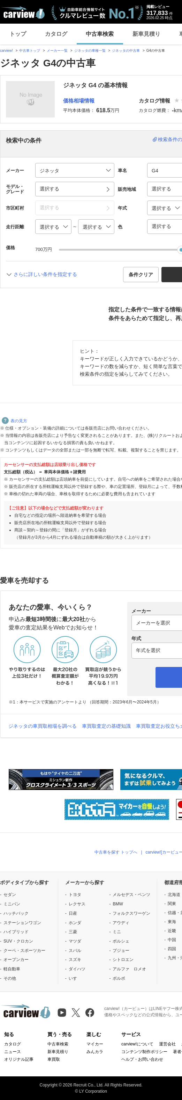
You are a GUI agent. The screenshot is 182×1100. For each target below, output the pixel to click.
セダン (9, 894)
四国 (172, 948)
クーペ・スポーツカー (24, 950)
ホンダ (75, 922)
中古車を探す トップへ (115, 852)
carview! (6, 50)
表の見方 (14, 420)
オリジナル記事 (18, 1059)
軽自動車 (11, 969)
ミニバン (11, 904)
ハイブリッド (16, 931)
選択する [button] (49, 189)
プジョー (121, 950)
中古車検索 (100, 34)
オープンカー (16, 959)
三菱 (73, 931)
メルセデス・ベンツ (131, 894)
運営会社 (167, 1044)
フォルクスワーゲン (131, 913)
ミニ (117, 931)
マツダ (75, 941)
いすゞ (75, 978)
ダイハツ (77, 969)
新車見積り (146, 34)
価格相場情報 (78, 101)
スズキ (75, 959)
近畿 (172, 930)
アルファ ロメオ (129, 969)
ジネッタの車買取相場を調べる (42, 726)
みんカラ (94, 1051)
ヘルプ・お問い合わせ (142, 1059)
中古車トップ (29, 50)
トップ (17, 34)
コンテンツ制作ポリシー (144, 1051)
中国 (172, 939)
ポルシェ (121, 941)
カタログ (56, 34)
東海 (172, 921)
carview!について (137, 1044)
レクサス (77, 904)
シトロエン (123, 959)
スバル (75, 950)
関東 (172, 903)
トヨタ (75, 894)
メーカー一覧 (57, 50)
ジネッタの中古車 (126, 50)
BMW (118, 904)
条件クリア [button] (141, 274)
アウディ (121, 922)
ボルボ (119, 978)
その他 (9, 978)
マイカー (94, 1044)
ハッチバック (16, 913)
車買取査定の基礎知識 (106, 726)
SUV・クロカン (18, 941)
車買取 (53, 1059)
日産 (73, 913)
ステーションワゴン (22, 922)
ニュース (12, 1051)
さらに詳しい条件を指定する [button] (45, 274)
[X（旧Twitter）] (76, 1012)
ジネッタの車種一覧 (90, 50)
